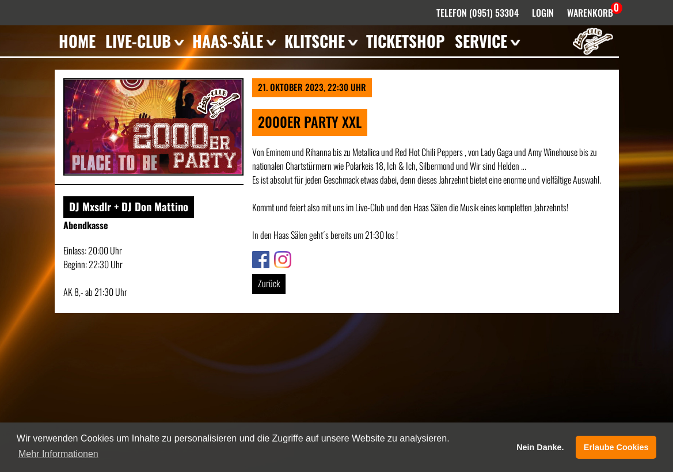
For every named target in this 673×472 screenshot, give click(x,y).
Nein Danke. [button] (540, 447)
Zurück (269, 283)
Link (258, 258)
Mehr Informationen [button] (58, 454)
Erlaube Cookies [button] (616, 447)
